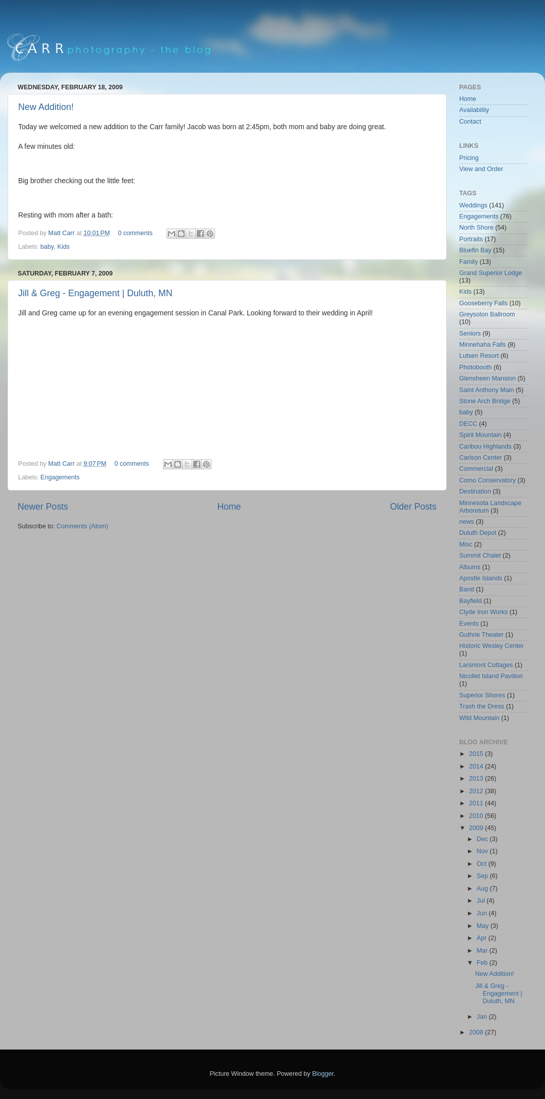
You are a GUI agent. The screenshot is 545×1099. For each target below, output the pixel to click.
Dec (483, 839)
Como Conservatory (487, 480)
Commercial (476, 468)
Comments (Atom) (82, 526)
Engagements (60, 477)
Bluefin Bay (475, 250)
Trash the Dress (481, 706)
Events (469, 623)
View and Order (481, 169)
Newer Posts (43, 507)
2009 (477, 828)
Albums (469, 567)
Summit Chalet (480, 555)
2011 (477, 803)
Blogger (323, 1073)
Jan (483, 1016)
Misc (465, 544)
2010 (477, 815)
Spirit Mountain (480, 434)
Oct (482, 863)
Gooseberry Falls (483, 303)
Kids (63, 246)
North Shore (476, 227)
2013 (477, 778)
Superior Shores (482, 695)
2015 (477, 753)
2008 (477, 1032)
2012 (477, 791)
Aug (483, 888)
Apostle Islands (480, 578)
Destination (475, 491)
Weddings (473, 205)
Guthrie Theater (481, 634)
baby (46, 246)
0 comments (135, 233)
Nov (483, 851)
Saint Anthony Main (486, 390)
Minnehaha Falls (482, 344)
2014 (477, 766)
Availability (474, 110)
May (483, 925)
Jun (483, 913)
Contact (470, 121)
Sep (483, 876)
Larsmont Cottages (486, 665)
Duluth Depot (478, 532)
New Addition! (46, 107)
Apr (482, 938)
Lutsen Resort (479, 355)
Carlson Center (480, 457)
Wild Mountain (479, 718)
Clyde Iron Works (483, 612)
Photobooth (475, 367)
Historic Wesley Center (491, 645)
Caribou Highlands (485, 446)
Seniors (470, 333)
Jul (482, 900)
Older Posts (413, 507)
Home (229, 507)
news (466, 521)
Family (468, 261)
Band (466, 589)
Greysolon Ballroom (487, 314)
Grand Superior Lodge (490, 273)
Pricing (469, 157)
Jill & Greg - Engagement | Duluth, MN (95, 293)
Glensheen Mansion (487, 378)
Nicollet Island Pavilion (491, 676)
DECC (468, 423)
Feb (483, 962)
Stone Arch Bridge (485, 401)
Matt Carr (62, 233)
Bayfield (470, 601)
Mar (483, 950)
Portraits (471, 239)
